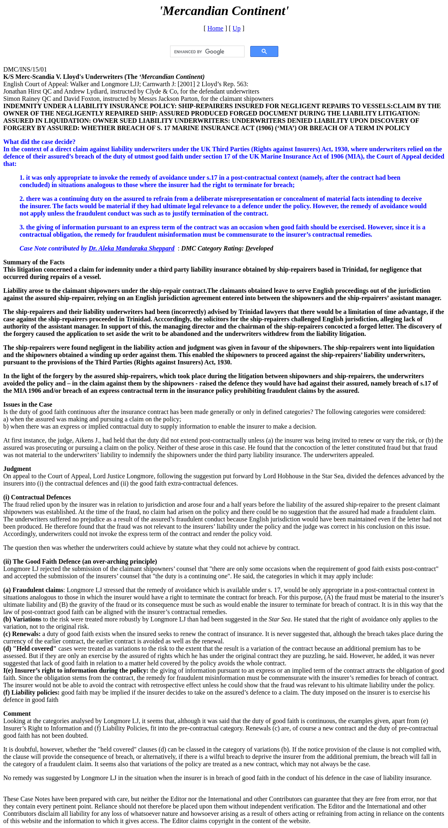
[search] (206, 51)
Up (237, 28)
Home (215, 28)
